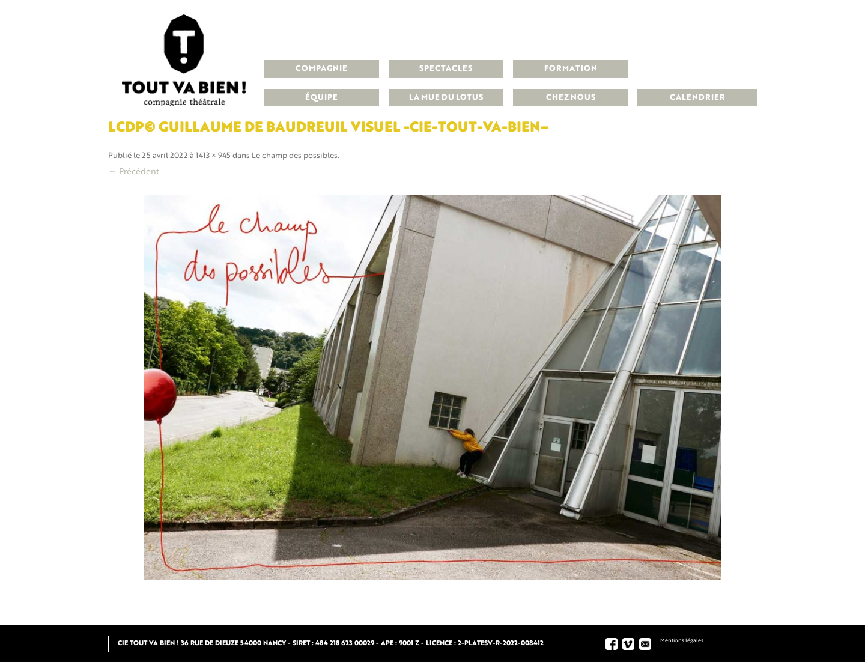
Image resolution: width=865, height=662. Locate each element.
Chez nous (570, 98)
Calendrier (697, 98)
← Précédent (133, 172)
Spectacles (445, 69)
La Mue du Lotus (446, 98)
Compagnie (321, 69)
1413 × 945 (213, 156)
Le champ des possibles (295, 156)
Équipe (321, 98)
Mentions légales (681, 640)
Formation (570, 69)
